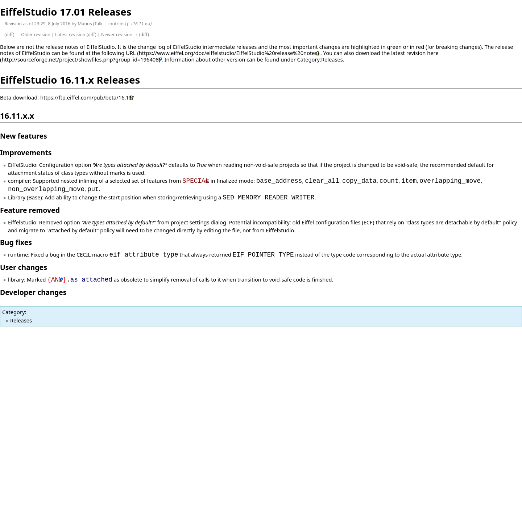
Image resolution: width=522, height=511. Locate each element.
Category (13, 312)
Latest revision (70, 34)
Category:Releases (320, 59)
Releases (21, 320)
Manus (85, 24)
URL (131, 52)
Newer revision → (119, 34)
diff (9, 34)
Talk (98, 24)
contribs (115, 24)
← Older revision (33, 34)
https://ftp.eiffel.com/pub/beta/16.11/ (87, 97)
